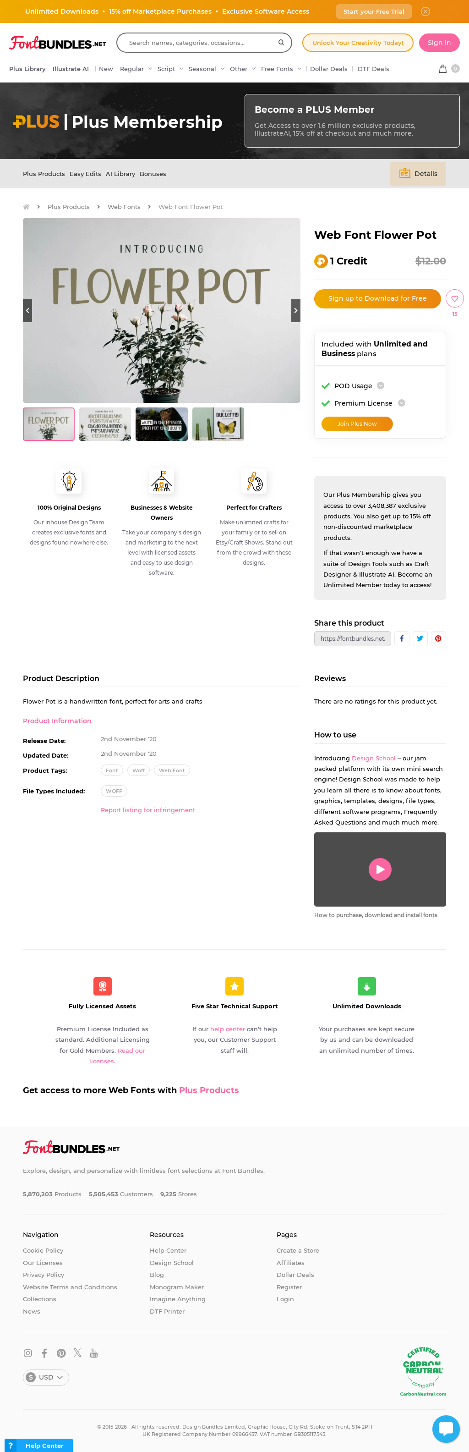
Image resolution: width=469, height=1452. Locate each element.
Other (238, 68)
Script (166, 68)
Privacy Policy (43, 1274)
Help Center (168, 1250)
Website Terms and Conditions (70, 1287)
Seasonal (202, 68)
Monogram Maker (177, 1287)
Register (289, 1287)
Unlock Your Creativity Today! (358, 42)
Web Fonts (124, 206)
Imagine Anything (178, 1299)
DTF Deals (373, 68)
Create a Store (298, 1250)
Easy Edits (85, 173)
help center (227, 1029)
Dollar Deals (329, 68)
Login (285, 1299)
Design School (374, 758)
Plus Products (44, 173)
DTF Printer (167, 1311)
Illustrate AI (71, 68)
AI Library (120, 173)
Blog (157, 1274)
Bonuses (153, 173)
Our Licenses (43, 1262)
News (31, 1311)
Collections (39, 1299)
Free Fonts (277, 68)
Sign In (439, 42)
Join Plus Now (357, 423)
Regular (132, 68)
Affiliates (291, 1262)
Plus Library (27, 68)
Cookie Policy (43, 1250)
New (106, 68)
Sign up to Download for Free (377, 298)
